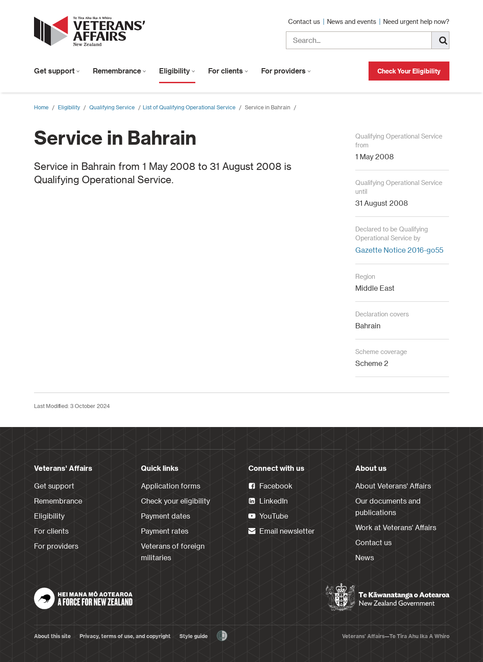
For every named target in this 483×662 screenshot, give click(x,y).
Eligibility (177, 70)
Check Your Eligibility (409, 71)
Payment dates (165, 516)
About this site (52, 636)
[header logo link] (91, 30)
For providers (286, 70)
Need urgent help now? (416, 21)
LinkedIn (268, 501)
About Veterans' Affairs (393, 485)
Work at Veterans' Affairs (395, 527)
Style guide (193, 636)
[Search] (440, 40)
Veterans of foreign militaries (173, 552)
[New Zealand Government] (387, 597)
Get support (57, 70)
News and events (352, 21)
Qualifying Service (112, 107)
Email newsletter (281, 531)
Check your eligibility (175, 500)
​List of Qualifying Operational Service (189, 107)
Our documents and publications (388, 506)
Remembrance (119, 70)
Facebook (270, 486)
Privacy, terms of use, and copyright (125, 636)
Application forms (170, 485)
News (364, 557)
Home (41, 107)
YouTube (268, 516)
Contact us (305, 21)
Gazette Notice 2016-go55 (399, 250)
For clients (228, 70)
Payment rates (164, 531)
